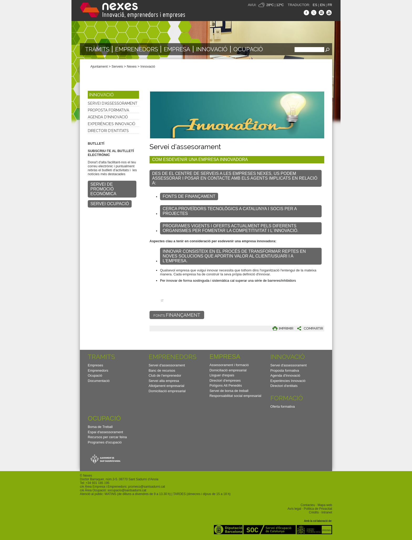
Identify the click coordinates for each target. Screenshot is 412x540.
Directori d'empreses (225, 380)
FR (330, 5)
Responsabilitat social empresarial (235, 396)
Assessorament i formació (229, 365)
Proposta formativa (108, 110)
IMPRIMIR (286, 328)
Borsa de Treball (100, 427)
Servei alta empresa (164, 381)
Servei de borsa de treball (228, 391)
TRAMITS (101, 357)
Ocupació (248, 49)
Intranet (326, 512)
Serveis (117, 66)
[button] (308, 328)
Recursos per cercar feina (107, 437)
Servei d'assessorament (112, 103)
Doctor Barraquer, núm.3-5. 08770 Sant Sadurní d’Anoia (119, 479)
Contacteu (308, 505)
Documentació (99, 381)
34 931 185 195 (98, 483)
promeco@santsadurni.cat (146, 486)
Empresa (177, 49)
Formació (286, 398)
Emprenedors (136, 49)
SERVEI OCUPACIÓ (109, 203)
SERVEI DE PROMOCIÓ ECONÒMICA (103, 189)
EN (322, 5)
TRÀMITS (97, 49)
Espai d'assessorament (105, 432)
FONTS (176, 315)
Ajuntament (99, 66)
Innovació (212, 49)
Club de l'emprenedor (165, 375)
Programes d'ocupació (105, 442)
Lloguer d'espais (221, 375)
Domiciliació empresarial (167, 391)
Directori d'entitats (108, 131)
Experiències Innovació (111, 124)
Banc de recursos (162, 370)
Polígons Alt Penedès (225, 385)
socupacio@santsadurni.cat (126, 490)
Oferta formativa (282, 406)
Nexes (132, 66)
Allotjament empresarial (166, 386)
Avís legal (294, 509)
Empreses (95, 365)
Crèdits (314, 512)
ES (315, 5)
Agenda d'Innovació (108, 117)
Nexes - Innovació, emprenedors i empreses (132, 10)
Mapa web (325, 505)
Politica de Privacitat (318, 509)
